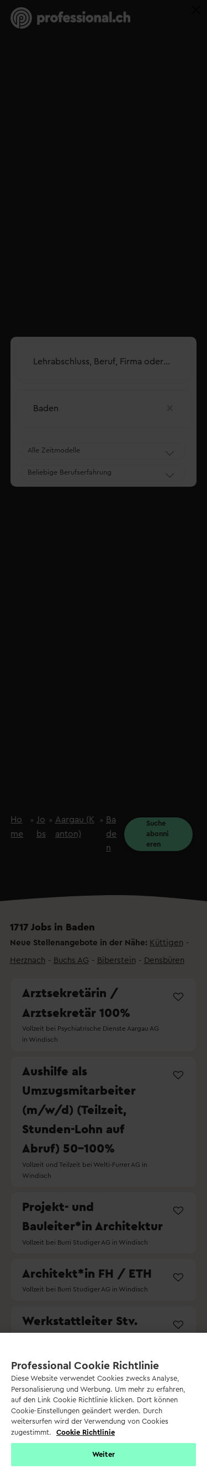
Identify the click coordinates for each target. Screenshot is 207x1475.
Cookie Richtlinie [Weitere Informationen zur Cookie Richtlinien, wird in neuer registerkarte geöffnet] (85, 1432)
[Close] (196, 10)
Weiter (103, 1454)
